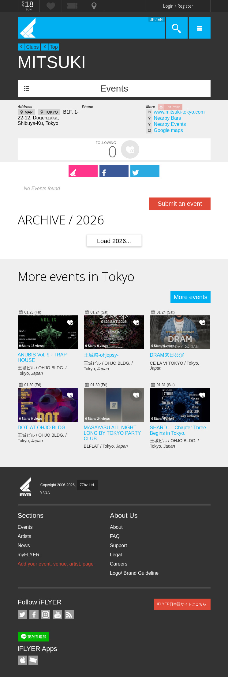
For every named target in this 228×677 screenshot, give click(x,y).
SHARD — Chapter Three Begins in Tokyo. (178, 430)
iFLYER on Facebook (34, 614)
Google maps (168, 130)
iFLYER (25, 487)
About (116, 527)
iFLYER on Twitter (22, 614)
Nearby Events (170, 124)
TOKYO (51, 112)
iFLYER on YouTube (57, 614)
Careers (118, 563)
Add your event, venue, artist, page (56, 563)
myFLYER (29, 554)
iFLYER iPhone (22, 660)
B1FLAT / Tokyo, (106, 446)
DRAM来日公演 (167, 355)
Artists (24, 536)
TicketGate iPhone (33, 660)
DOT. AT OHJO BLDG (41, 427)
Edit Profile (173, 107)
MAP (29, 112)
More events (190, 297)
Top (54, 47)
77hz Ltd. (87, 485)
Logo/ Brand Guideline (134, 573)
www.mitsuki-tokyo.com (179, 112)
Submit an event (180, 203)
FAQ (115, 536)
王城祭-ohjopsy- (101, 355)
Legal (116, 554)
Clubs (32, 47)
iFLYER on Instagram (45, 614)
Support (118, 545)
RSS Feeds (69, 614)
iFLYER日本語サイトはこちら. (182, 604)
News (24, 545)
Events (114, 88)
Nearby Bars (167, 118)
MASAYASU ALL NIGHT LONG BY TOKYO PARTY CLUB (112, 433)
